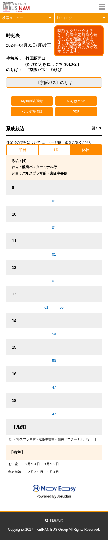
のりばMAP (76, 101)
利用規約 (56, 520)
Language (64, 18)
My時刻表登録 (32, 101)
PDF (76, 112)
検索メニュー (12, 18)
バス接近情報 (32, 112)
